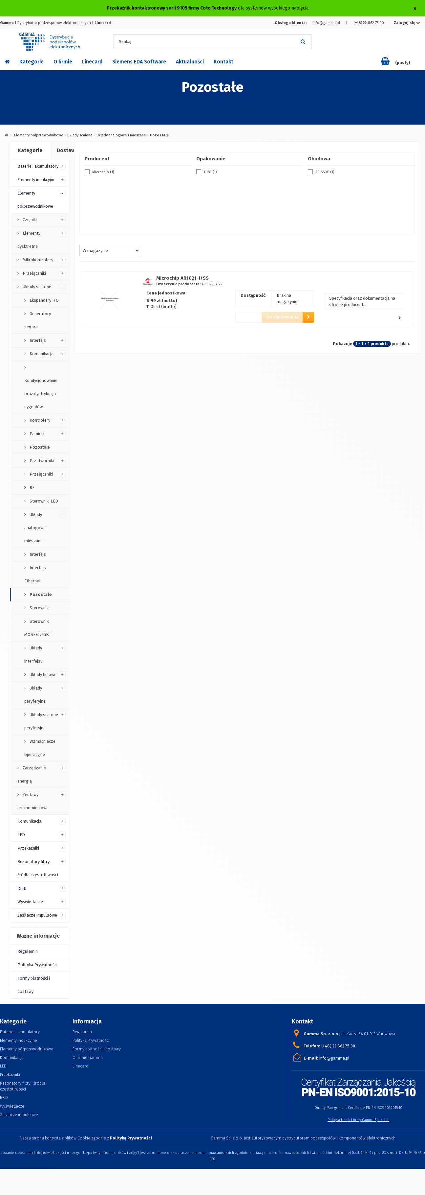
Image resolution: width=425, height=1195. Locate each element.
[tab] (29, 151)
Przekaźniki (28, 848)
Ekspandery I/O (44, 300)
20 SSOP (324, 172)
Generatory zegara (37, 320)
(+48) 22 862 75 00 (368, 22)
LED (21, 834)
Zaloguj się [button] (407, 22)
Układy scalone (80, 135)
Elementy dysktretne (28, 240)
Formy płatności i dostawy (33, 985)
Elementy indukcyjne (36, 179)
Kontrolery (39, 420)
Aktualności (190, 62)
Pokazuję (342, 343)
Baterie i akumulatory (37, 166)
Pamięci (36, 433)
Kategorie (31, 62)
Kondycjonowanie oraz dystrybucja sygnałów (40, 393)
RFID (22, 888)
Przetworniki (41, 460)
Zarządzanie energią (31, 774)
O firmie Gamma (88, 1057)
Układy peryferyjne (35, 695)
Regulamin (27, 951)
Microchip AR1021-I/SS (182, 278)
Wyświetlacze (30, 901)
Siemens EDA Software (139, 62)
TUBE (210, 172)
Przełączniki (34, 273)
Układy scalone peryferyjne (41, 721)
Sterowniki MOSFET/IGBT (37, 628)
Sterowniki (39, 607)
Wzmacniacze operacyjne (39, 748)
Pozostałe (39, 447)
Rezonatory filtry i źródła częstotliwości (37, 868)
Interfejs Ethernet (35, 574)
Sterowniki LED (43, 501)
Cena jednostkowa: (166, 293)
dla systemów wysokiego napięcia (207, 8)
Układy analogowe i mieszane (121, 135)
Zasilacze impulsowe (37, 915)
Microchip (103, 172)
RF (31, 487)
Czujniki (29, 219)
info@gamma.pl (326, 22)
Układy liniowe (42, 674)
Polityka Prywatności (37, 964)
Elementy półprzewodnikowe (38, 135)
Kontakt (223, 62)
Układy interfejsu (33, 654)
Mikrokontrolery (37, 259)
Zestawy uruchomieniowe (33, 801)
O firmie (62, 62)
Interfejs (37, 340)
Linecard (92, 62)
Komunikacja (41, 353)
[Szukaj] (303, 41)
